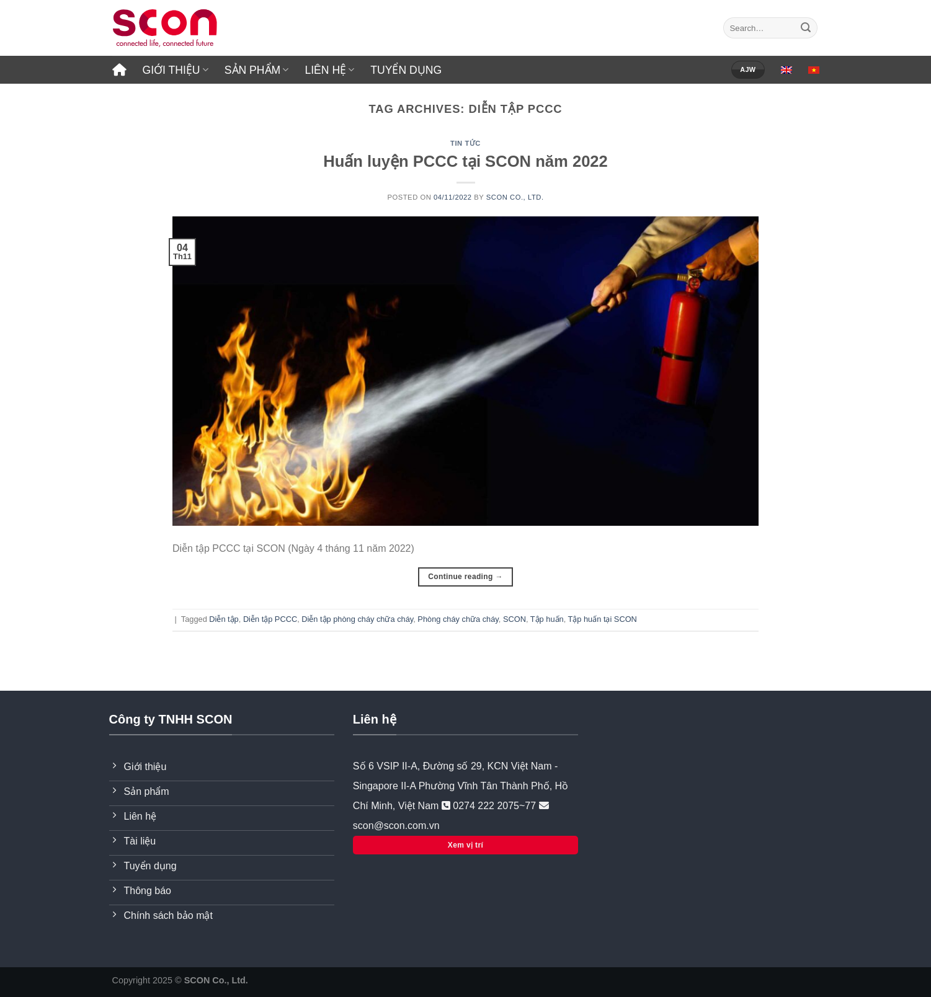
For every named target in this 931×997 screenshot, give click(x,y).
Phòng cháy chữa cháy (457, 619)
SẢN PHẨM (257, 70)
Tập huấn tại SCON (602, 619)
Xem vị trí (465, 845)
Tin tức (465, 143)
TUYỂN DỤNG (406, 70)
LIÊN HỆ (329, 70)
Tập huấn (547, 619)
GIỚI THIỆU (175, 70)
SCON (514, 619)
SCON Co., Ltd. (515, 197)
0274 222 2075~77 (493, 805)
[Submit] (805, 27)
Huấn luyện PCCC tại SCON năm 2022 (465, 161)
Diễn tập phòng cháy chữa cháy (357, 619)
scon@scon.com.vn (396, 825)
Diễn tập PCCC (270, 619)
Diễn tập (223, 619)
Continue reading (465, 577)
